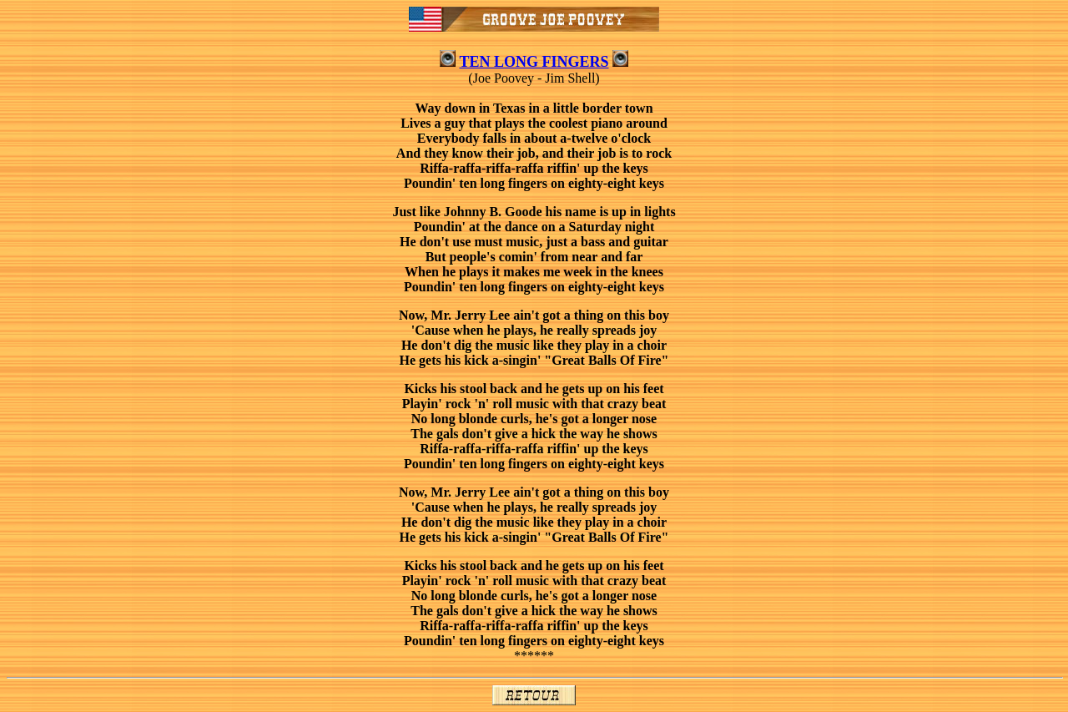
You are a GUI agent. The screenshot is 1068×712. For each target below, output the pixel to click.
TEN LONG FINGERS (533, 61)
